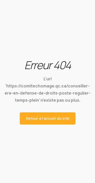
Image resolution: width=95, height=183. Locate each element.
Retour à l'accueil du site (47, 118)
